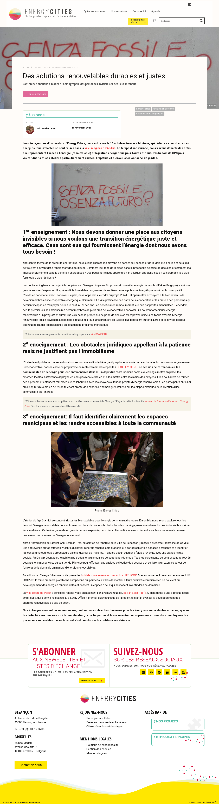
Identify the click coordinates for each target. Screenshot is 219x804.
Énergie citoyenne (35, 94)
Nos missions (119, 11)
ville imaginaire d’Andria (100, 148)
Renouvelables (143, 109)
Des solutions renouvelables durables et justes (56, 67)
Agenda (155, 11)
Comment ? (139, 11)
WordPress (204, 802)
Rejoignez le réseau (174, 21)
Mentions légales (96, 753)
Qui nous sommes (95, 11)
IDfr (214, 802)
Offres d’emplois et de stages (104, 726)
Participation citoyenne (163, 109)
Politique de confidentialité (102, 745)
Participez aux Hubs (98, 718)
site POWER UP (99, 334)
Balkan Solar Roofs (134, 592)
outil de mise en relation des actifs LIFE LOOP (108, 575)
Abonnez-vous (88, 681)
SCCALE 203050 (127, 367)
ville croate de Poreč (38, 592)
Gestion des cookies (98, 749)
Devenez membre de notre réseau (106, 722)
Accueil (26, 67)
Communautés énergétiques (150, 113)
